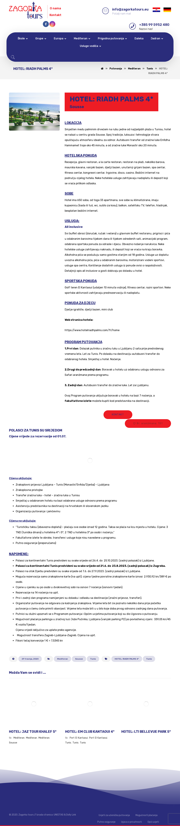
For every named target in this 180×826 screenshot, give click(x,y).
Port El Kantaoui (79, 737)
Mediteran (62, 659)
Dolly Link (71, 814)
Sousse (79, 659)
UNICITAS (59, 814)
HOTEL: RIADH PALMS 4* (127, 659)
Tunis (93, 659)
